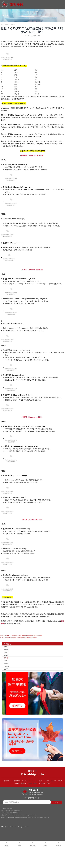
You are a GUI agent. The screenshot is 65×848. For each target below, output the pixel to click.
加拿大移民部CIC (10, 786)
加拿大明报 (29, 789)
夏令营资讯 (7, 671)
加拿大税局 (31, 786)
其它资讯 (7, 674)
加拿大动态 (7, 648)
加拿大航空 (6, 789)
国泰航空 (14, 789)
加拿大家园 (56, 786)
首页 (2, 24)
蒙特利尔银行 (51, 789)
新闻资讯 (7, 24)
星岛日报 (21, 789)
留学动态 (14, 24)
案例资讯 (7, 664)
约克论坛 (48, 786)
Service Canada (40, 786)
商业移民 (7, 651)
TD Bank (43, 789)
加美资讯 (7, 668)
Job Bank (36, 789)
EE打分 (60, 789)
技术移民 (7, 654)
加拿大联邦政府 (21, 786)
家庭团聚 (7, 658)
